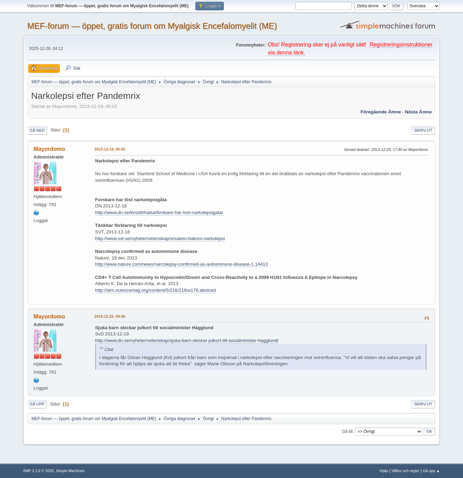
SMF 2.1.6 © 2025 (38, 471)
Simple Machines (70, 471)
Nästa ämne (418, 111)
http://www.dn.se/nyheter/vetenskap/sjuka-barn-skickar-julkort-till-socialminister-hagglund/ (186, 340)
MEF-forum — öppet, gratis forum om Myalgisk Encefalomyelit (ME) (152, 26)
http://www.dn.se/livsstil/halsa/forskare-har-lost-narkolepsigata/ (159, 212)
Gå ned (37, 130)
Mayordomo (49, 149)
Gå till (347, 431)
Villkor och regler (405, 471)
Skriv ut (423, 130)
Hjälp (384, 471)
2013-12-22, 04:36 (110, 316)
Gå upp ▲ (431, 471)
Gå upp (37, 404)
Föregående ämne (380, 111)
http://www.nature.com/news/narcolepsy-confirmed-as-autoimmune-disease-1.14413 (181, 264)
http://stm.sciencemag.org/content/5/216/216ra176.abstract (155, 290)
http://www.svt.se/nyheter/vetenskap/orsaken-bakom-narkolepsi (160, 238)
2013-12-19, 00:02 (110, 149)
